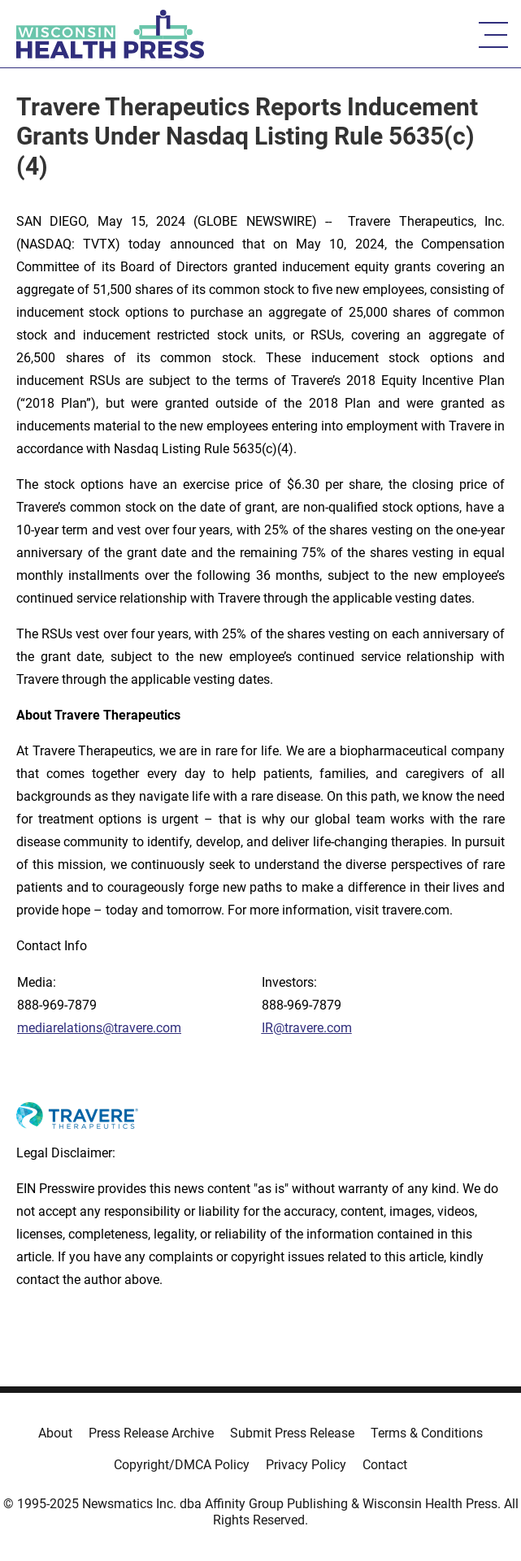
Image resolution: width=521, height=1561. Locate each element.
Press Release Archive (151, 1433)
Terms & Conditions (427, 1433)
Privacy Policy (306, 1464)
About (55, 1433)
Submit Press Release (292, 1433)
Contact (385, 1464)
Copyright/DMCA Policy (182, 1464)
